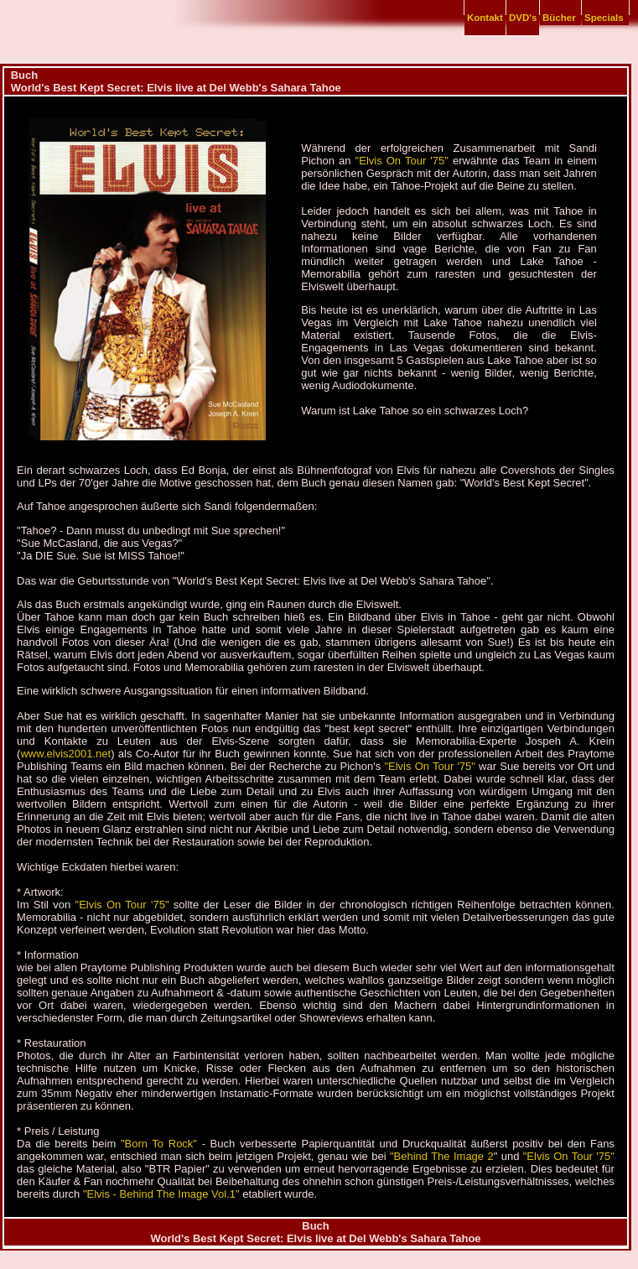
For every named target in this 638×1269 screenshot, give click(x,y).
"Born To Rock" (159, 1143)
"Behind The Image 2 (442, 1156)
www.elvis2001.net (65, 753)
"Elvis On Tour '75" (402, 160)
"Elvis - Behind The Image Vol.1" (162, 1194)
